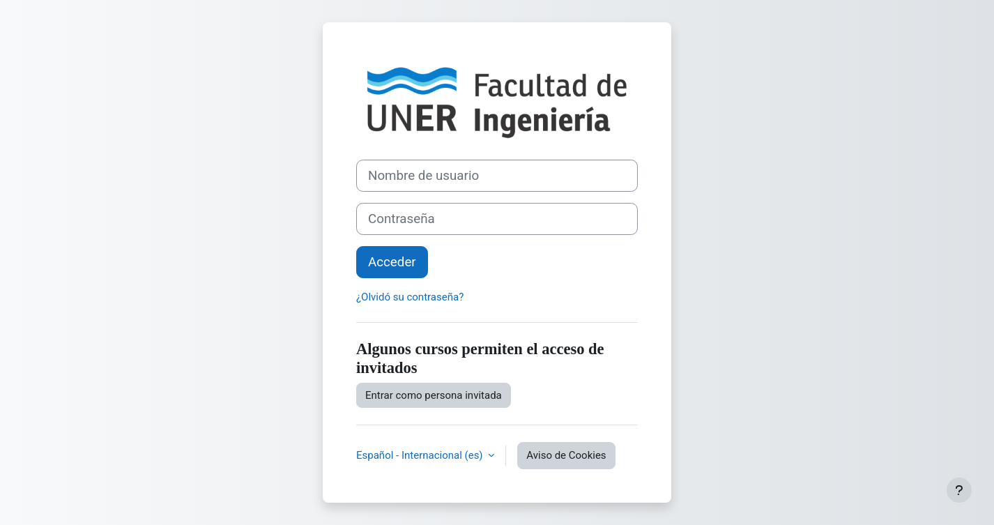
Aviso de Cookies (566, 455)
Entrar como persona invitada (433, 395)
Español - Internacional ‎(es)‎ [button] (420, 455)
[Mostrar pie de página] (959, 490)
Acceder (392, 262)
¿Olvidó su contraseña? (410, 297)
